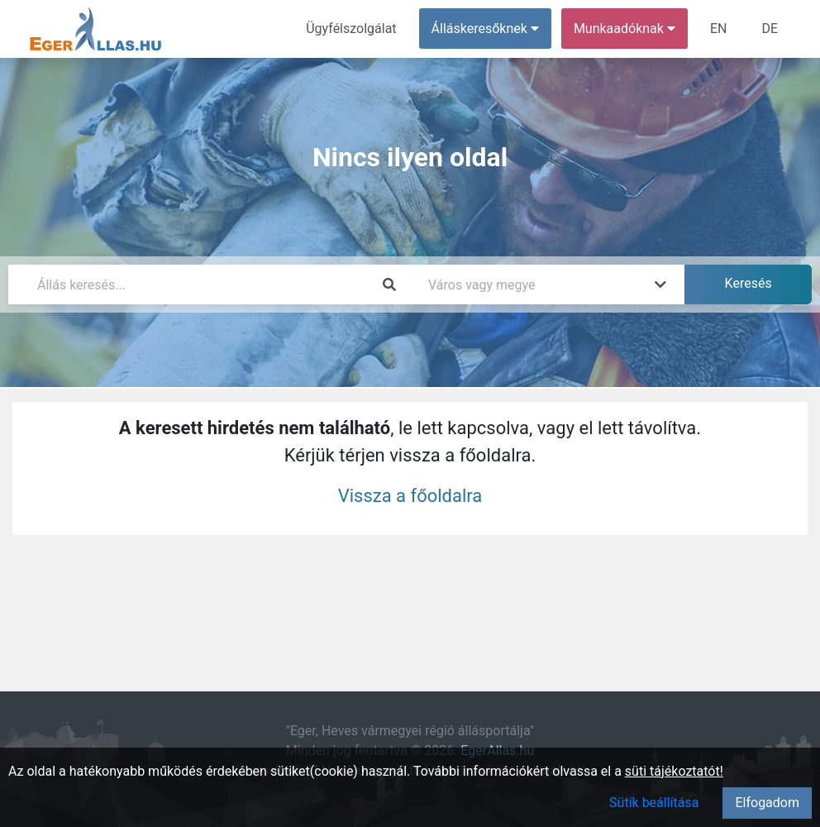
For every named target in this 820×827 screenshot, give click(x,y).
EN (718, 28)
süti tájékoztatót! (674, 771)
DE (769, 28)
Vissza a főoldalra (410, 495)
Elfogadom (767, 802)
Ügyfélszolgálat (351, 28)
